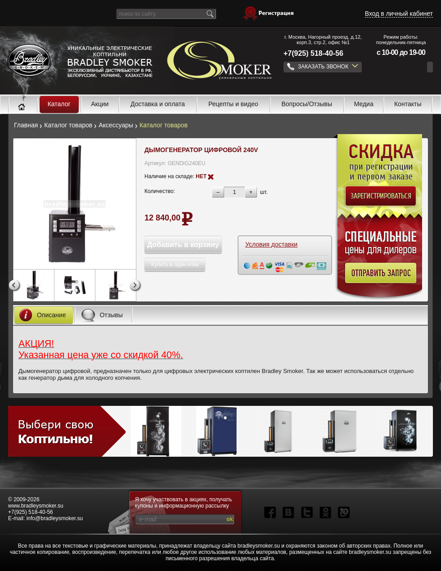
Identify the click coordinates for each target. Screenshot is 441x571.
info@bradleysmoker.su (55, 518)
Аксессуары (116, 125)
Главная (26, 125)
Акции (99, 104)
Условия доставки (271, 244)
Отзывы (99, 315)
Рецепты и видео (233, 104)
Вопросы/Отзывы (307, 104)
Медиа (364, 104)
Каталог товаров (68, 125)
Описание (40, 315)
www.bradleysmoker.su (35, 506)
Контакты (407, 104)
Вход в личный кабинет (399, 13)
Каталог (59, 104)
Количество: (159, 191)
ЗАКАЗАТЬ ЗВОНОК (322, 66)
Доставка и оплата (157, 104)
